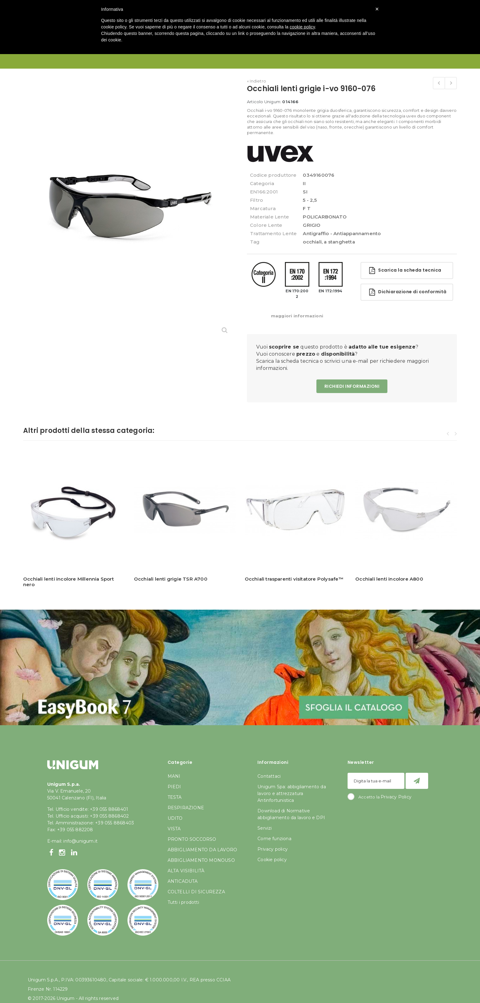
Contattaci (269, 776)
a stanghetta (339, 242)
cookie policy (302, 26)
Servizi (264, 828)
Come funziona (274, 838)
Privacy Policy (396, 797)
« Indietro (256, 80)
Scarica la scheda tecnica (405, 270)
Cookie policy (272, 859)
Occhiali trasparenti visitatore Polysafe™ (294, 579)
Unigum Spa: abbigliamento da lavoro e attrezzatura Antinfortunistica (291, 793)
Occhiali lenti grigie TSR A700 (170, 579)
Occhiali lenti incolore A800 (389, 579)
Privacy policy (272, 849)
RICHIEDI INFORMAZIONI (352, 386)
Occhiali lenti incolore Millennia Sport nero (68, 581)
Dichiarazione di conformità (408, 292)
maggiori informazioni (297, 315)
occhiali (312, 242)
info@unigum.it (80, 841)
